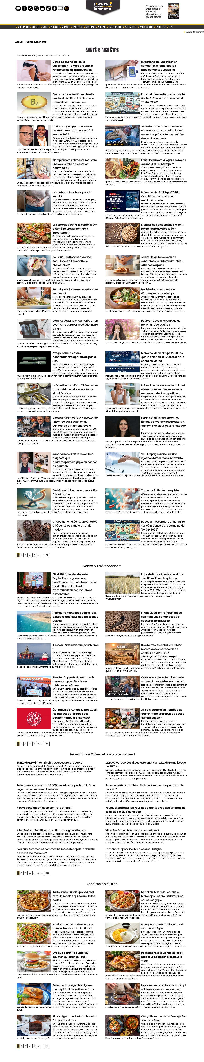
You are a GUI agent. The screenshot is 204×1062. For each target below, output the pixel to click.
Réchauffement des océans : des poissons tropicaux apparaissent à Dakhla (73, 590)
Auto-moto (113, 26)
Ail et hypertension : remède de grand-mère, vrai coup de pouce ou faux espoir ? (162, 684)
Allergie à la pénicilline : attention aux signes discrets (48, 798)
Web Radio (145, 26)
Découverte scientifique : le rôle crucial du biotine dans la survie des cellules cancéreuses (75, 96)
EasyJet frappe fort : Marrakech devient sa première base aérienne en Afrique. (75, 653)
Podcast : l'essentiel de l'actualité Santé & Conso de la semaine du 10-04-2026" (163, 502)
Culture (89, 26)
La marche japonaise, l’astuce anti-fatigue (130, 817)
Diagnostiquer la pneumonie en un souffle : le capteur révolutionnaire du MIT (75, 314)
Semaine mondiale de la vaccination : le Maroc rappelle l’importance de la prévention (75, 65)
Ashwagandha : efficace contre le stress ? (42, 776)
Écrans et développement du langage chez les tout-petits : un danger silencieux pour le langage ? (163, 409)
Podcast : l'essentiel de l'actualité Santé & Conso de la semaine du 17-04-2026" (163, 96)
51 (45, 1015)
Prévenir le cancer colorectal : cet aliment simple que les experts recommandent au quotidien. (161, 377)
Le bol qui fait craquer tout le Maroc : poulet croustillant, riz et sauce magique (163, 863)
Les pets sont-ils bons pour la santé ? (75, 187)
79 (45, 531)
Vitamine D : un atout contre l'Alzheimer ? (129, 798)
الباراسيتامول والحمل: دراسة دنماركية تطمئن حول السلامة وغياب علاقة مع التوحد (153, 1053)
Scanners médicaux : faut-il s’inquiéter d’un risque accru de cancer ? (145, 754)
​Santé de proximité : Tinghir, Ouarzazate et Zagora (47, 732)
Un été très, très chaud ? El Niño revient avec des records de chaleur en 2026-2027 (162, 621)
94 (45, 713)
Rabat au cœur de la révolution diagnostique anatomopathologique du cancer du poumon (74, 440)
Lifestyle (76, 26)
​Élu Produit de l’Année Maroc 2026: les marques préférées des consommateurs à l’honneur (74, 684)
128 (45, 840)
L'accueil (22, 26)
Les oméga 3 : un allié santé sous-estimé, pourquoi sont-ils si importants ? (76, 222)
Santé (64, 26)
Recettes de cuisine (102, 850)
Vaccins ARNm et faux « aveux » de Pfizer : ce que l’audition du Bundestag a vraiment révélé (75, 409)
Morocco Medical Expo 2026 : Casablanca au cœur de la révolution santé (163, 190)
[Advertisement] (102, 1029)
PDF (170, 26)
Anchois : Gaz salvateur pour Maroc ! (74, 618)
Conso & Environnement (102, 542)
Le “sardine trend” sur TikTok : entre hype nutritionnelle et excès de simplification (73, 377)
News (34, 26)
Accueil (19, 41)
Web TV (159, 26)
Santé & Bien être (35, 41)
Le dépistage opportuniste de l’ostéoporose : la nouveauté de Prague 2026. (72, 128)
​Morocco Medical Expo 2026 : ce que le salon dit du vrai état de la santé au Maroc (163, 346)
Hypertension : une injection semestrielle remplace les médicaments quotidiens (157, 65)
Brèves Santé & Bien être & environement (102, 724)
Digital (53, 26)
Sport (100, 26)
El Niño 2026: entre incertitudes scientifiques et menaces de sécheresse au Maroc (159, 590)
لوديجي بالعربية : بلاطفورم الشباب (173, 1045)
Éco (43, 26)
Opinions (129, 26)
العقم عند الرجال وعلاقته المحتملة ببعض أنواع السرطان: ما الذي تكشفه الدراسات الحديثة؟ (149, 1058)
